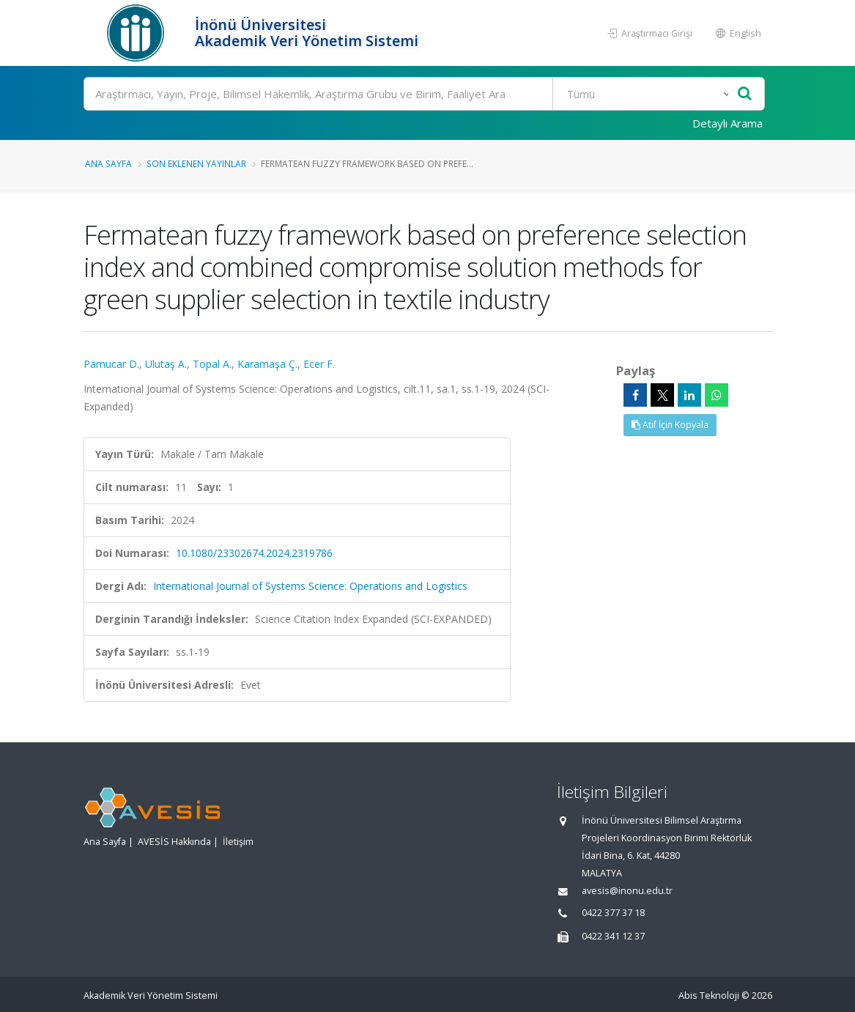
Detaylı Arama (727, 123)
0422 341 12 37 (613, 936)
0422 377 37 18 (613, 912)
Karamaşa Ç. (267, 364)
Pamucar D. (111, 364)
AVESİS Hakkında (174, 841)
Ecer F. (319, 364)
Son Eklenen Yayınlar (196, 163)
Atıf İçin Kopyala (670, 424)
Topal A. (212, 364)
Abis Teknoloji (708, 995)
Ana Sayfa (108, 163)
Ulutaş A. (166, 364)
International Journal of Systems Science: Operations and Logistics (310, 586)
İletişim (238, 841)
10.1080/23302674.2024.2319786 (254, 553)
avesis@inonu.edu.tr (627, 890)
